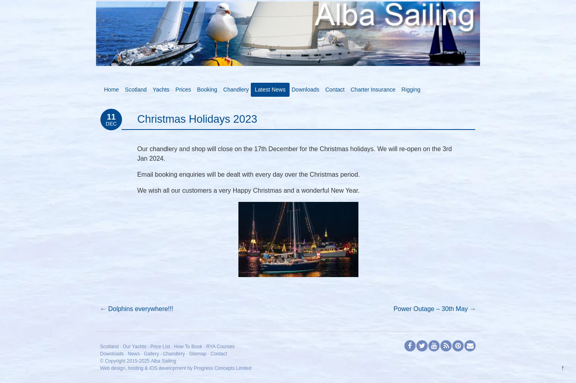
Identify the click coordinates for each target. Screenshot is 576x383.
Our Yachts (134, 346)
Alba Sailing (163, 361)
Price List (160, 346)
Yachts (161, 89)
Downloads (305, 89)
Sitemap (197, 354)
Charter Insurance (373, 89)
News (134, 354)
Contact (334, 89)
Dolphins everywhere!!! (136, 308)
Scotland (135, 89)
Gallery (151, 354)
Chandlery (236, 89)
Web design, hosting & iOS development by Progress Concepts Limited (176, 368)
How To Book (188, 346)
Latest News (270, 89)
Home (111, 89)
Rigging (411, 89)
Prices (183, 89)
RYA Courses (220, 346)
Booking (207, 89)
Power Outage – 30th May (435, 308)
